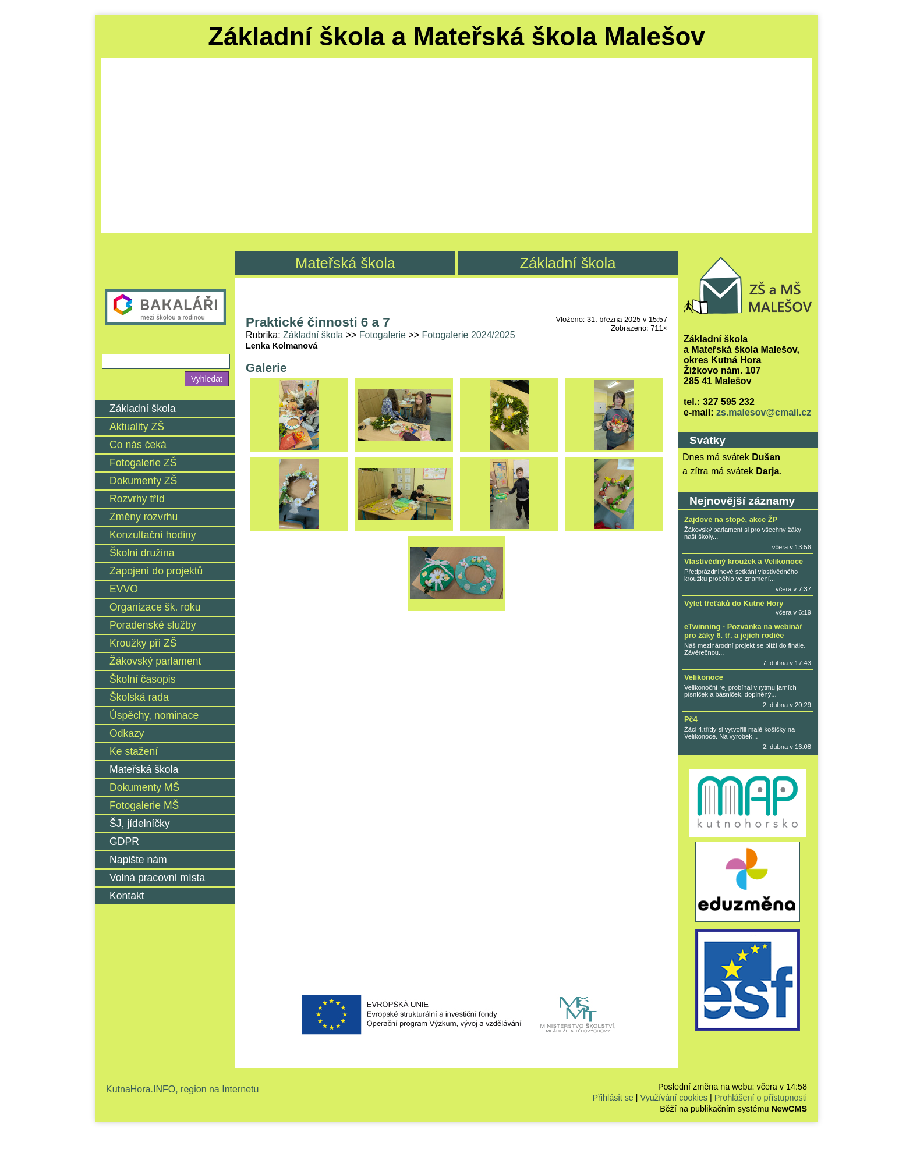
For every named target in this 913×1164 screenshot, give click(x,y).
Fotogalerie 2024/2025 (468, 335)
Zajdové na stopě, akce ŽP (730, 519)
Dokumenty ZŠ (143, 481)
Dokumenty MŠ (144, 787)
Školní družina (142, 553)
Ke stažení (133, 751)
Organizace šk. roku (154, 607)
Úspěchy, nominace (154, 715)
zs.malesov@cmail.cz (763, 412)
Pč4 (691, 719)
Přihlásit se (612, 1097)
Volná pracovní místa (157, 877)
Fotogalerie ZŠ (142, 463)
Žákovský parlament (155, 661)
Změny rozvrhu (143, 517)
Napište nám (138, 859)
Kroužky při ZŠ (142, 643)
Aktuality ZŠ (136, 426)
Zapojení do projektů (156, 571)
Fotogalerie (382, 335)
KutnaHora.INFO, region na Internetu (182, 1089)
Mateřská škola (345, 263)
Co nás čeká (138, 444)
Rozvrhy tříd (137, 499)
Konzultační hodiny (152, 535)
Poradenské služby (152, 625)
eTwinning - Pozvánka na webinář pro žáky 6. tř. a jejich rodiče (743, 631)
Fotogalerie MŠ (144, 805)
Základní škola (567, 263)
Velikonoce (703, 677)
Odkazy (126, 733)
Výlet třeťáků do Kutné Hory (733, 603)
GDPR (124, 841)
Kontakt (126, 896)
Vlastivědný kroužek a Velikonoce (743, 561)
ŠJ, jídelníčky (139, 823)
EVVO (123, 589)
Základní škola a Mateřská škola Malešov (456, 36)
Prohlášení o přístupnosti (760, 1097)
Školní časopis (142, 679)
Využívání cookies (673, 1097)
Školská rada (139, 697)
